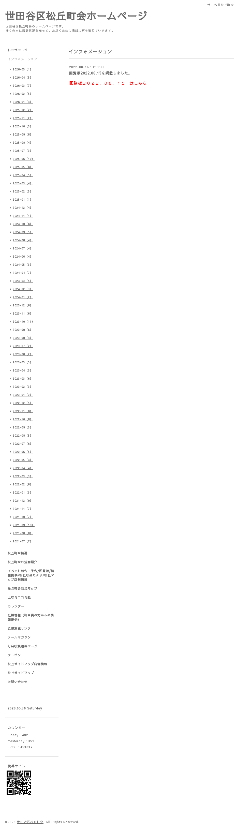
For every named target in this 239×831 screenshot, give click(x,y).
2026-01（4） (23, 102)
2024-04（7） (23, 273)
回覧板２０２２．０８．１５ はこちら (108, 83)
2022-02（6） (23, 484)
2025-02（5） (23, 191)
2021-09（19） (24, 525)
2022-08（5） (23, 435)
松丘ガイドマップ (21, 673)
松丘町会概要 (17, 553)
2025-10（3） (23, 126)
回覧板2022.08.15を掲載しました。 (100, 73)
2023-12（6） (23, 305)
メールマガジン (19, 637)
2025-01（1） (23, 199)
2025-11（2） (23, 118)
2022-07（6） (23, 444)
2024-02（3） (23, 289)
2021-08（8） (23, 533)
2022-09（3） (23, 427)
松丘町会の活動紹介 (22, 562)
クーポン (14, 655)
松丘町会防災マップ (22, 588)
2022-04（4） (23, 468)
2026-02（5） (23, 94)
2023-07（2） (23, 346)
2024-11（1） (23, 216)
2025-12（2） (23, 110)
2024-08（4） (23, 240)
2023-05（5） (23, 362)
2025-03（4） (23, 183)
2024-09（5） (23, 232)
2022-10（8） (23, 419)
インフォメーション (22, 59)
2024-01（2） (23, 297)
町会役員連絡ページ (22, 646)
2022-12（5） (23, 403)
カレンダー (16, 606)
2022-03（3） (23, 476)
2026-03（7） (23, 85)
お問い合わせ (17, 682)
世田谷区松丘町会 (30, 822)
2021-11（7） (23, 509)
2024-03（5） (23, 281)
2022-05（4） (23, 460)
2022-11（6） (23, 411)
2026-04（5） (23, 77)
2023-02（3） (23, 387)
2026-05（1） (23, 69)
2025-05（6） (23, 167)
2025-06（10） (24, 159)
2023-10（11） (24, 321)
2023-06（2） (23, 354)
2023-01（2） (23, 395)
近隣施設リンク (19, 628)
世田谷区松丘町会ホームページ (76, 15)
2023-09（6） (23, 330)
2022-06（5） (23, 452)
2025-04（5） (23, 175)
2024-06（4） (23, 256)
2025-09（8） (23, 134)
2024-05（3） (23, 264)
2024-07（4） (23, 248)
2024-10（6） (23, 224)
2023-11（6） (23, 313)
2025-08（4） (23, 142)
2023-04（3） (23, 370)
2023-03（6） (23, 378)
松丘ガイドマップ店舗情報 (27, 664)
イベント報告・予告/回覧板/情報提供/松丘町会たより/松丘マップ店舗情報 (31, 575)
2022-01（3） (23, 492)
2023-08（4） (23, 338)
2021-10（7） (23, 517)
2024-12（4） (23, 208)
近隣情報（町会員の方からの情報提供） (31, 617)
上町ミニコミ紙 (19, 597)
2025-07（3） (23, 151)
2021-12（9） (23, 500)
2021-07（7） (23, 541)
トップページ (17, 50)
